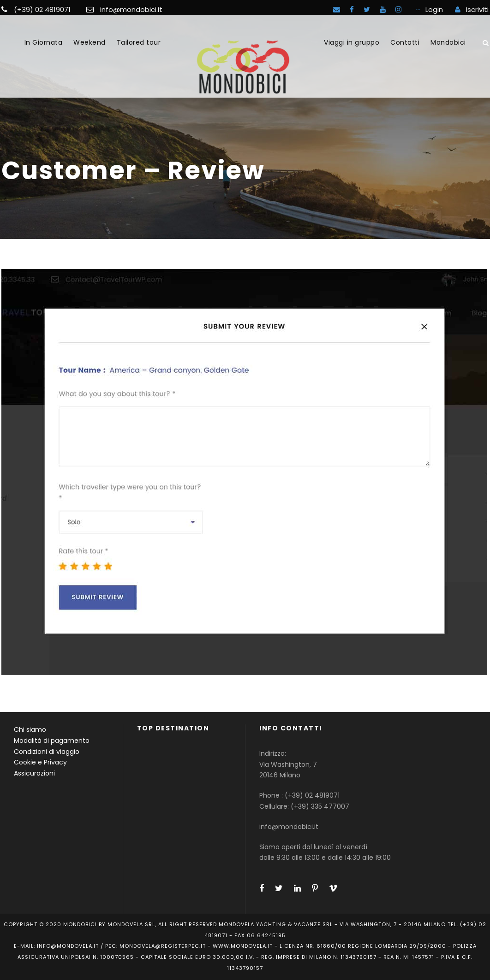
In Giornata (43, 42)
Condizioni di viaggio (46, 751)
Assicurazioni (34, 773)
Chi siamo (30, 729)
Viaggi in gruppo (351, 42)
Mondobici (448, 42)
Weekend (89, 42)
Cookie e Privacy (40, 762)
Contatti (404, 42)
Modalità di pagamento (52, 740)
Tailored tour (139, 42)
